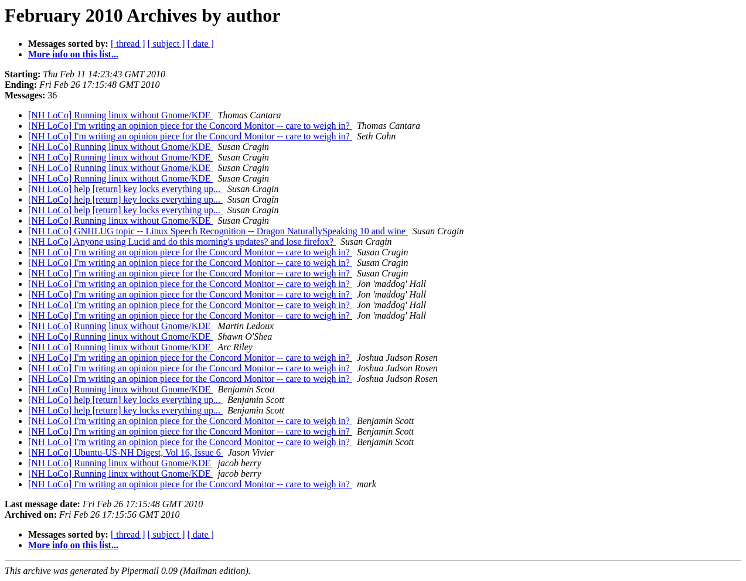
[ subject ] (166, 44)
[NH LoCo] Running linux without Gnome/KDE (120, 115)
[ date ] (201, 44)
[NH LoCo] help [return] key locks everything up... (125, 189)
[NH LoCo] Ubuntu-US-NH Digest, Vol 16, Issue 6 (125, 452)
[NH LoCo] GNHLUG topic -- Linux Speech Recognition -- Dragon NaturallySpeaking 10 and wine (218, 231)
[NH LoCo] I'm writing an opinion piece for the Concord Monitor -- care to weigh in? (190, 126)
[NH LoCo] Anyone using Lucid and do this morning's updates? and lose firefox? (182, 242)
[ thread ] (128, 44)
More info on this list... (73, 54)
